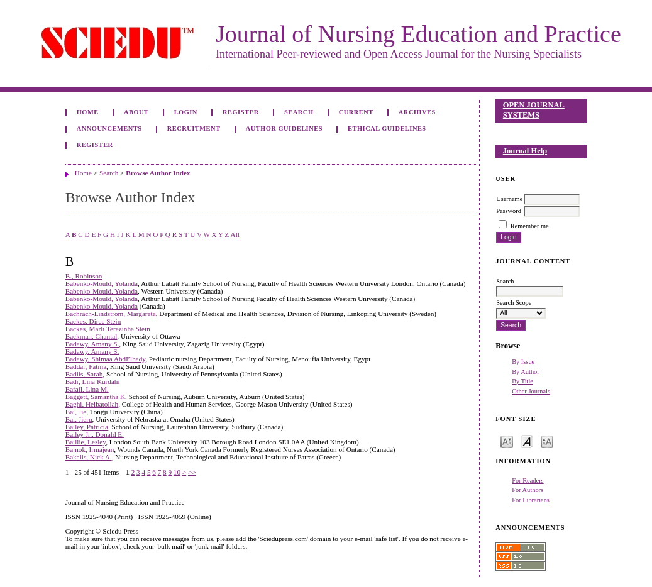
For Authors (527, 489)
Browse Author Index (158, 173)
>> (192, 472)
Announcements (109, 128)
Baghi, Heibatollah (92, 404)
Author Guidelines (284, 128)
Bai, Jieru (78, 419)
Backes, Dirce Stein (93, 321)
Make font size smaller (506, 441)
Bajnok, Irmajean (89, 449)
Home (88, 112)
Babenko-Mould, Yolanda (101, 283)
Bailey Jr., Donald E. (94, 434)
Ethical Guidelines (387, 128)
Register (241, 112)
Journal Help (525, 150)
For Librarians (531, 499)
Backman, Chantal (91, 336)
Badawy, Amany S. (92, 344)
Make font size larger (547, 441)
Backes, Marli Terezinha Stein (107, 328)
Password (508, 210)
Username (509, 198)
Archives (417, 112)
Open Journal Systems (534, 110)
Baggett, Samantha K (95, 396)
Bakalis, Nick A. (88, 457)
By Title (522, 381)
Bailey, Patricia (86, 427)
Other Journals (531, 391)
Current (356, 112)
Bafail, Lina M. (87, 389)
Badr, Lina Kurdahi (92, 381)
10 (177, 472)
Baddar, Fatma (85, 366)
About (136, 112)
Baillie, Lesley (85, 442)
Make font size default (527, 441)
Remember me (530, 225)
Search (298, 112)
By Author (525, 371)
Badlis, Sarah (84, 374)
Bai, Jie (76, 411)
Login (185, 112)
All (235, 234)
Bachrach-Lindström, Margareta (110, 313)
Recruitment (194, 128)
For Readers (528, 480)
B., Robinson (83, 276)
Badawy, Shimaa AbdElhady (105, 359)
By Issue (523, 361)
